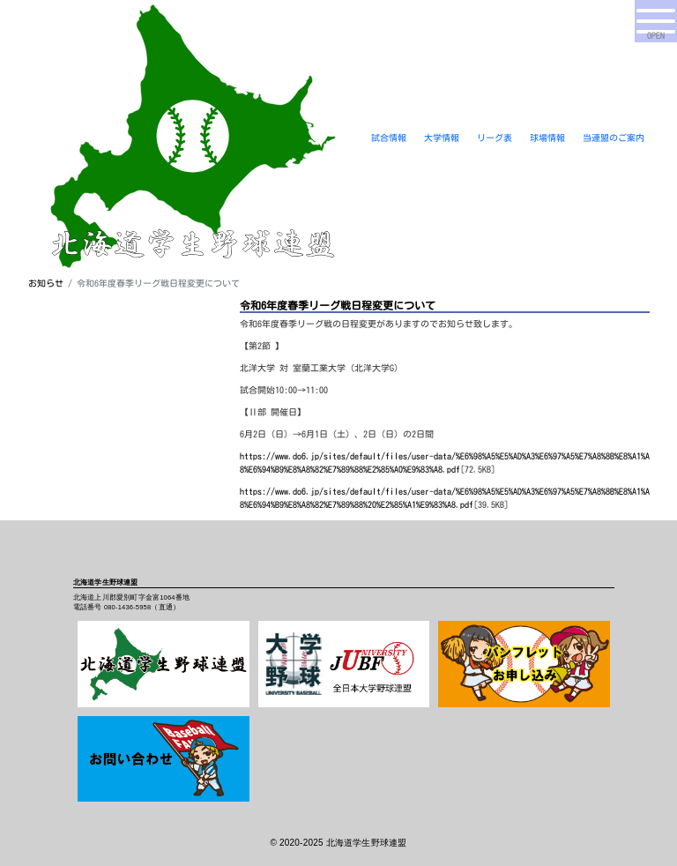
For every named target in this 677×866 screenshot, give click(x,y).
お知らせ (45, 283)
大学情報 (441, 137)
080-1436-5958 (127, 607)
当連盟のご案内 (613, 137)
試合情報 (388, 137)
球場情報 (547, 137)
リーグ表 (494, 137)
